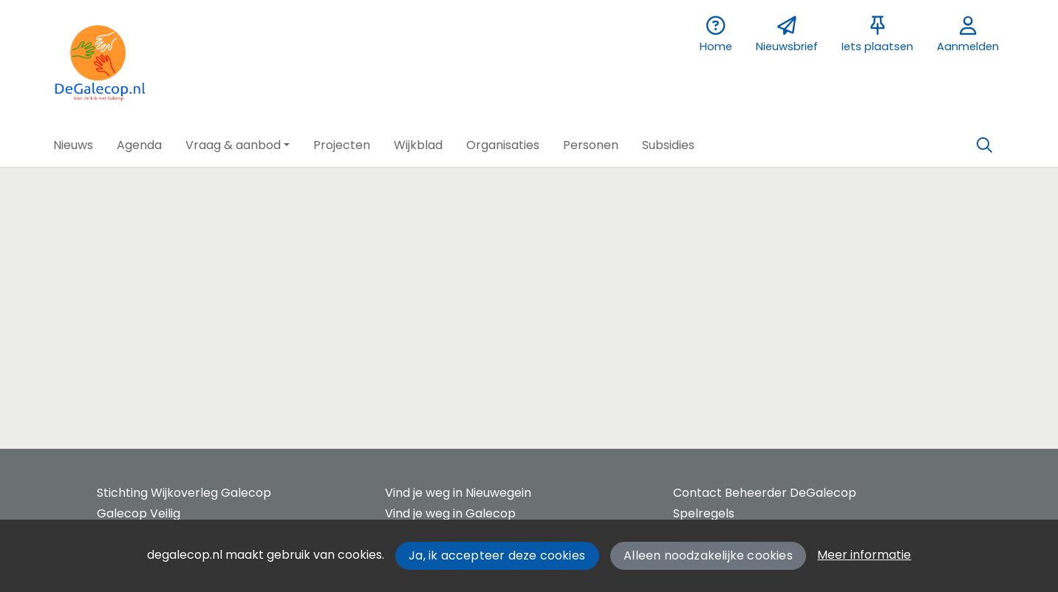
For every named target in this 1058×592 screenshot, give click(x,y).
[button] (73, 145)
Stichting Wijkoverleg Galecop (184, 492)
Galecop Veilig (138, 513)
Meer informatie (864, 554)
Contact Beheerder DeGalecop (764, 492)
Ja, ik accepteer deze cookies (497, 555)
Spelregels (703, 513)
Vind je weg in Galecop (450, 513)
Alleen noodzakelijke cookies (708, 555)
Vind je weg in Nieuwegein (458, 492)
